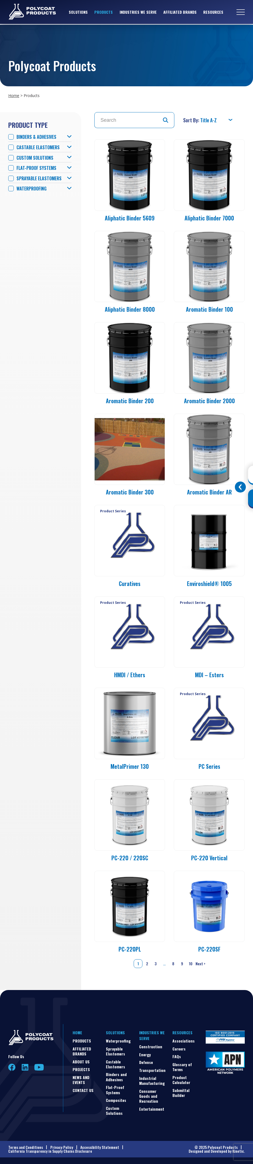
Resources (213, 12)
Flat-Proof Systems (36, 168)
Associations (183, 1041)
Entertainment (151, 1109)
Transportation (152, 1070)
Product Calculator (181, 1079)
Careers (179, 1049)
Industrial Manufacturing (152, 1080)
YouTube (39, 1067)
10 (191, 963)
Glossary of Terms (182, 1066)
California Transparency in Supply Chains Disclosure (50, 1151)
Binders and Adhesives (116, 1076)
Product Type (28, 125)
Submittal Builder (180, 1092)
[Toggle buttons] (240, 487)
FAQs (176, 1056)
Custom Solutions (34, 158)
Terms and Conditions (25, 1147)
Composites (116, 1100)
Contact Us (83, 1090)
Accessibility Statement (99, 1147)
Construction (150, 1046)
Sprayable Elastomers (39, 178)
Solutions (78, 12)
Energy (145, 1054)
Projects (81, 1069)
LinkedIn (25, 1067)
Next (201, 964)
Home (13, 95)
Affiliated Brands (180, 12)
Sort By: (191, 120)
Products (103, 12)
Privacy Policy (61, 1147)
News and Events (81, 1079)
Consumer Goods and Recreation (148, 1096)
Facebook (12, 1067)
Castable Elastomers (38, 147)
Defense (146, 1062)
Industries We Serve (138, 12)
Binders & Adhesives (36, 137)
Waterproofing (31, 189)
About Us (81, 1062)
